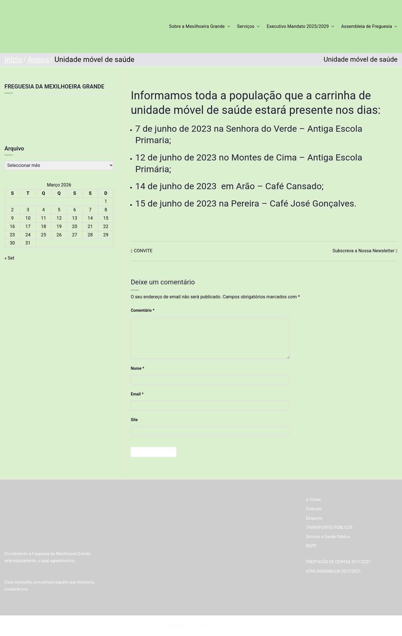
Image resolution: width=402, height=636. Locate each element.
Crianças (314, 509)
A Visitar (313, 499)
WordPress (237, 625)
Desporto (314, 518)
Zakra (214, 625)
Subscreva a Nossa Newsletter (363, 250)
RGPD (311, 546)
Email (137, 394)
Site (134, 419)
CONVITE (143, 250)
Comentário (142, 310)
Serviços (248, 27)
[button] (227, 27)
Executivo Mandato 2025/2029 (300, 27)
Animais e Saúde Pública (328, 536)
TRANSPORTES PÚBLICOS (329, 527)
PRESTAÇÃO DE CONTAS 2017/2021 (338, 562)
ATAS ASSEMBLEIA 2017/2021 (333, 571)
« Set (9, 258)
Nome (137, 368)
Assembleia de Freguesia (369, 27)
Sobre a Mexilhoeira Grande (200, 27)
